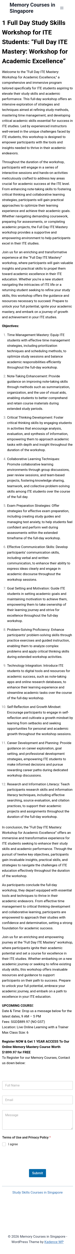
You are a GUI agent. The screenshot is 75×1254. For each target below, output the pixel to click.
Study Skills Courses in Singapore (37, 1192)
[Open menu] (61, 8)
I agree (13, 1144)
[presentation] (32, 1166)
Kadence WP (54, 1242)
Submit (37, 1173)
